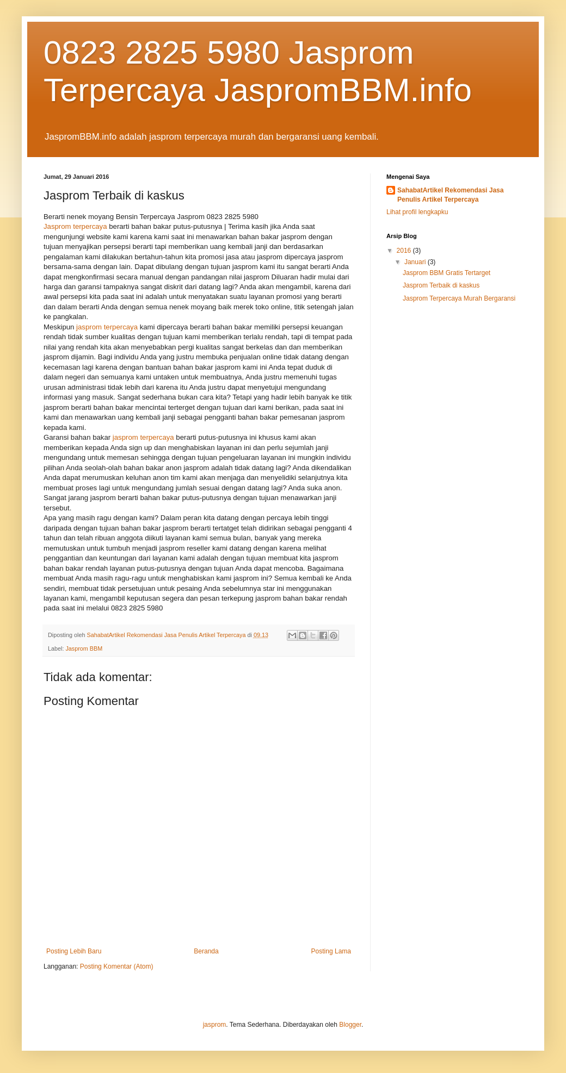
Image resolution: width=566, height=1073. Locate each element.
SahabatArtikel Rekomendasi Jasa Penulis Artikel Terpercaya (450, 194)
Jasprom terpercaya (75, 226)
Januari (416, 262)
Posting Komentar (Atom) (116, 966)
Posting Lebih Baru (73, 951)
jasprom (214, 1024)
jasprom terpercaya (107, 327)
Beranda (206, 951)
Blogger (350, 1024)
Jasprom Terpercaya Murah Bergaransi (459, 298)
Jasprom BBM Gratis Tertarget (446, 273)
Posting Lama (331, 951)
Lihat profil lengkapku (417, 212)
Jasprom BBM (83, 648)
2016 (405, 250)
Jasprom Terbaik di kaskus (441, 285)
